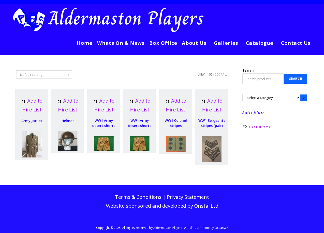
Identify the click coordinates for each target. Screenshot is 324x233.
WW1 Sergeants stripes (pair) (211, 123)
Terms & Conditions (138, 197)
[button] (32, 105)
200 (217, 74)
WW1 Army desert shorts (103, 123)
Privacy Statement (188, 197)
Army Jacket (31, 120)
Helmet (67, 120)
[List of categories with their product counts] (271, 97)
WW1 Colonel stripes (176, 123)
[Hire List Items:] (256, 127)
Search (248, 70)
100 (209, 74)
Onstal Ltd (206, 205)
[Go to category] (304, 97)
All (224, 74)
